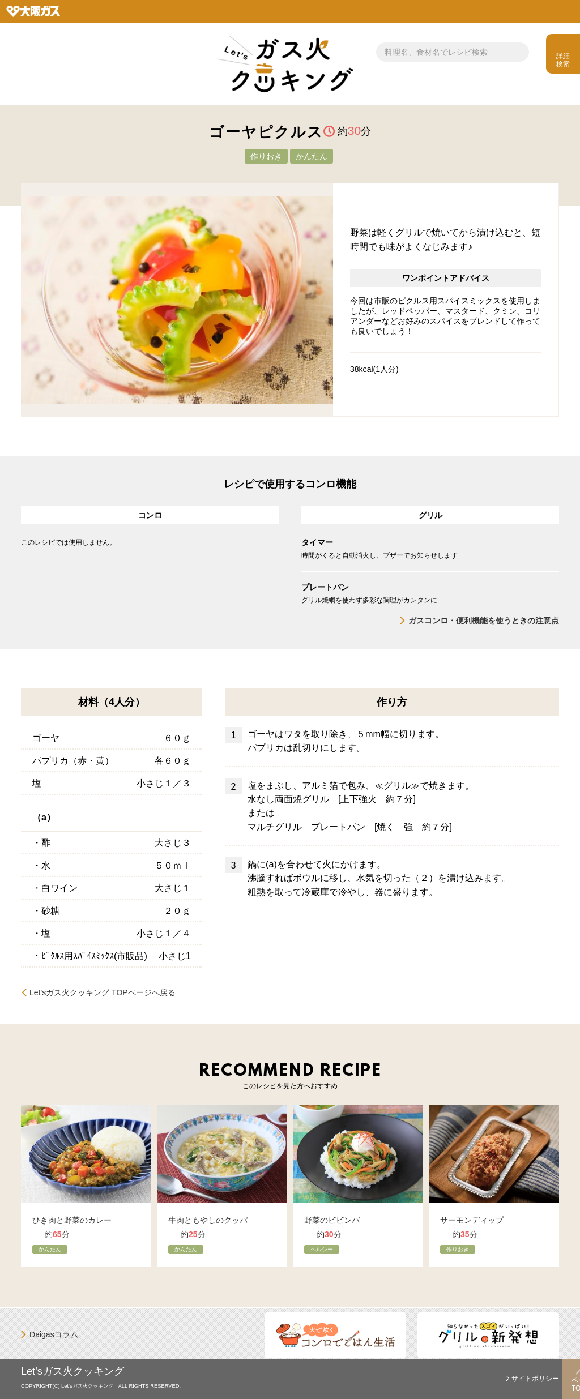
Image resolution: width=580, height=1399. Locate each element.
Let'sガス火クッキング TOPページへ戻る (102, 992)
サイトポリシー (535, 1379)
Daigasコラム (53, 1334)
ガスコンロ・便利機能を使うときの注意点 (483, 620)
